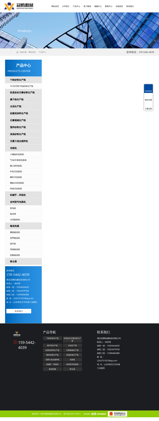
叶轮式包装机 (16, 171)
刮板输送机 (15, 255)
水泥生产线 (15, 106)
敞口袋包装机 (16, 165)
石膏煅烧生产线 (18, 120)
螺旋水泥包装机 (17, 182)
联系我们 (19, 311)
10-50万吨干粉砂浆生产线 (21, 86)
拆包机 (13, 208)
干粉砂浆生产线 (18, 79)
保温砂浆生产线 (18, 134)
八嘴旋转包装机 (17, 154)
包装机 (13, 147)
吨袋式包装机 (16, 188)
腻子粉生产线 (16, 99)
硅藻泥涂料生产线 (19, 113)
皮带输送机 (15, 238)
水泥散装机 (15, 219)
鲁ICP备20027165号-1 (72, 414)
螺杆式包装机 (16, 177)
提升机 (13, 243)
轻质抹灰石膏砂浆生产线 (22, 92)
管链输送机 (15, 249)
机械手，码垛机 (18, 194)
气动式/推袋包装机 (18, 160)
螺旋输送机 (15, 232)
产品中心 (42, 52)
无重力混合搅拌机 (19, 141)
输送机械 (14, 225)
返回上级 (9, 53)
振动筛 (13, 213)
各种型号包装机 (18, 201)
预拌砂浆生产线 (18, 127)
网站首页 (32, 52)
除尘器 (13, 261)
